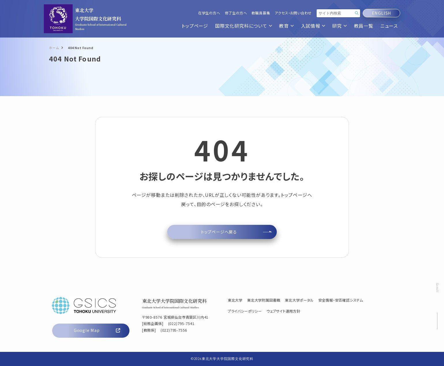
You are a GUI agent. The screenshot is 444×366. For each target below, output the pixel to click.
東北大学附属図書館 (263, 300)
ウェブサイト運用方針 (283, 311)
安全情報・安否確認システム (340, 300)
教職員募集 (260, 13)
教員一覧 (363, 26)
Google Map (97, 330)
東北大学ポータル (299, 300)
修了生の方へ (236, 13)
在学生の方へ (209, 13)
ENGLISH (381, 13)
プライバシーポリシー (245, 311)
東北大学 (235, 300)
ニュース (389, 26)
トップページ (195, 26)
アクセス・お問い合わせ (293, 13)
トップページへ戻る (219, 232)
